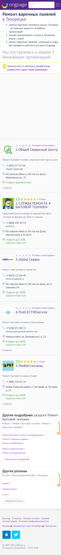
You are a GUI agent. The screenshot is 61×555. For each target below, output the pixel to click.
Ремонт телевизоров (12, 443)
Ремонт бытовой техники (26, 423)
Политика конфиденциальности (34, 521)
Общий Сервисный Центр (36, 149)
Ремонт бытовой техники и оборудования (22, 435)
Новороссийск (9, 489)
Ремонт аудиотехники (12, 448)
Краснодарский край (23, 475)
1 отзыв (40, 361)
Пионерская (50, 526)
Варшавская (19, 526)
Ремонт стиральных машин (14, 439)
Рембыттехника (29, 366)
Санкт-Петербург (33, 526)
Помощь (6, 518)
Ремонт (6, 423)
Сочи (4, 494)
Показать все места (14, 501)
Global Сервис (27, 259)
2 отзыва (41, 199)
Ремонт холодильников (13, 452)
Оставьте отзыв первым (43, 145)
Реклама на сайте (31, 518)
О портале (17, 518)
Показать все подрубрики (17, 459)
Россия (6, 475)
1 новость (7, 187)
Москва (6, 526)
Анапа (5, 483)
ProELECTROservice (31, 312)
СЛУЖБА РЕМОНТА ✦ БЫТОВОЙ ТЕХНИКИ (33, 205)
